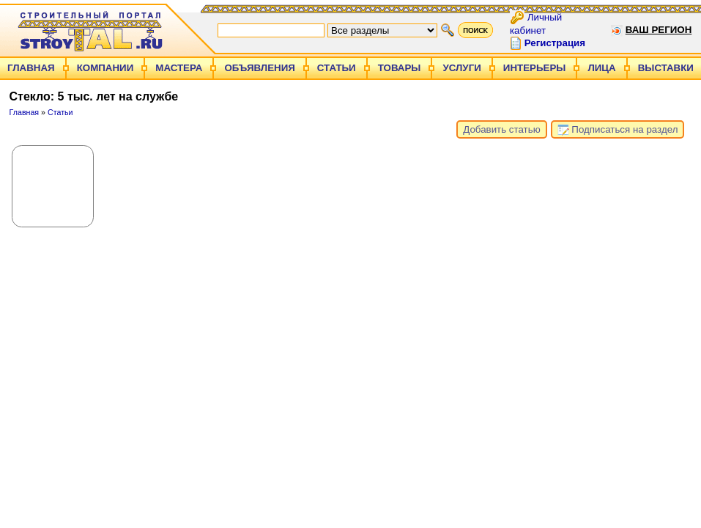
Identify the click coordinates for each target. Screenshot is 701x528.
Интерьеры (534, 67)
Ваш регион (659, 29)
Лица (601, 67)
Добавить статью (501, 129)
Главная (31, 67)
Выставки (666, 67)
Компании (105, 67)
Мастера (178, 67)
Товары (399, 67)
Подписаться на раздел (617, 130)
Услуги (461, 67)
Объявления (259, 67)
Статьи (336, 67)
